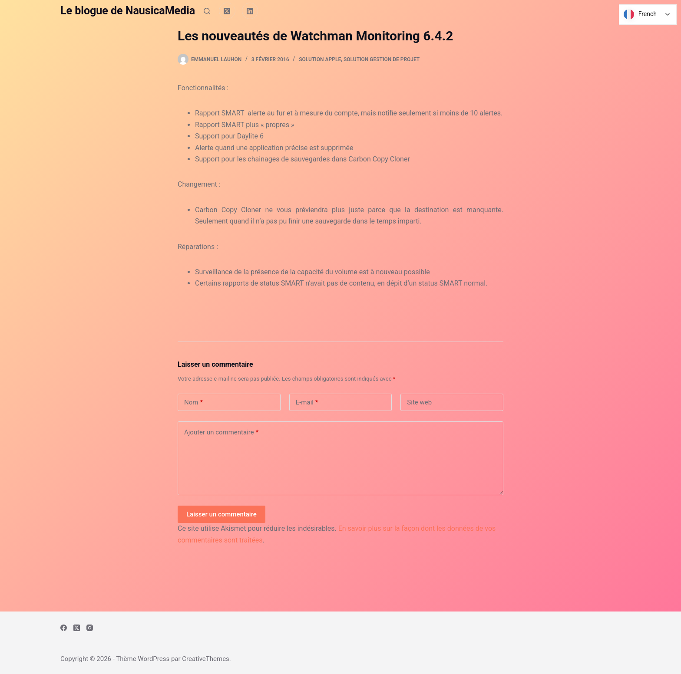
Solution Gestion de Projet (382, 59)
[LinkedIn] (250, 11)
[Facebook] (63, 628)
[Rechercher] (207, 11)
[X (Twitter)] (227, 11)
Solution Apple (320, 59)
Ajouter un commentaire (221, 432)
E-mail (307, 402)
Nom (193, 402)
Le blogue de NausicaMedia (127, 10)
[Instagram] (89, 628)
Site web (419, 402)
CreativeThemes (205, 659)
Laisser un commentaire (221, 514)
